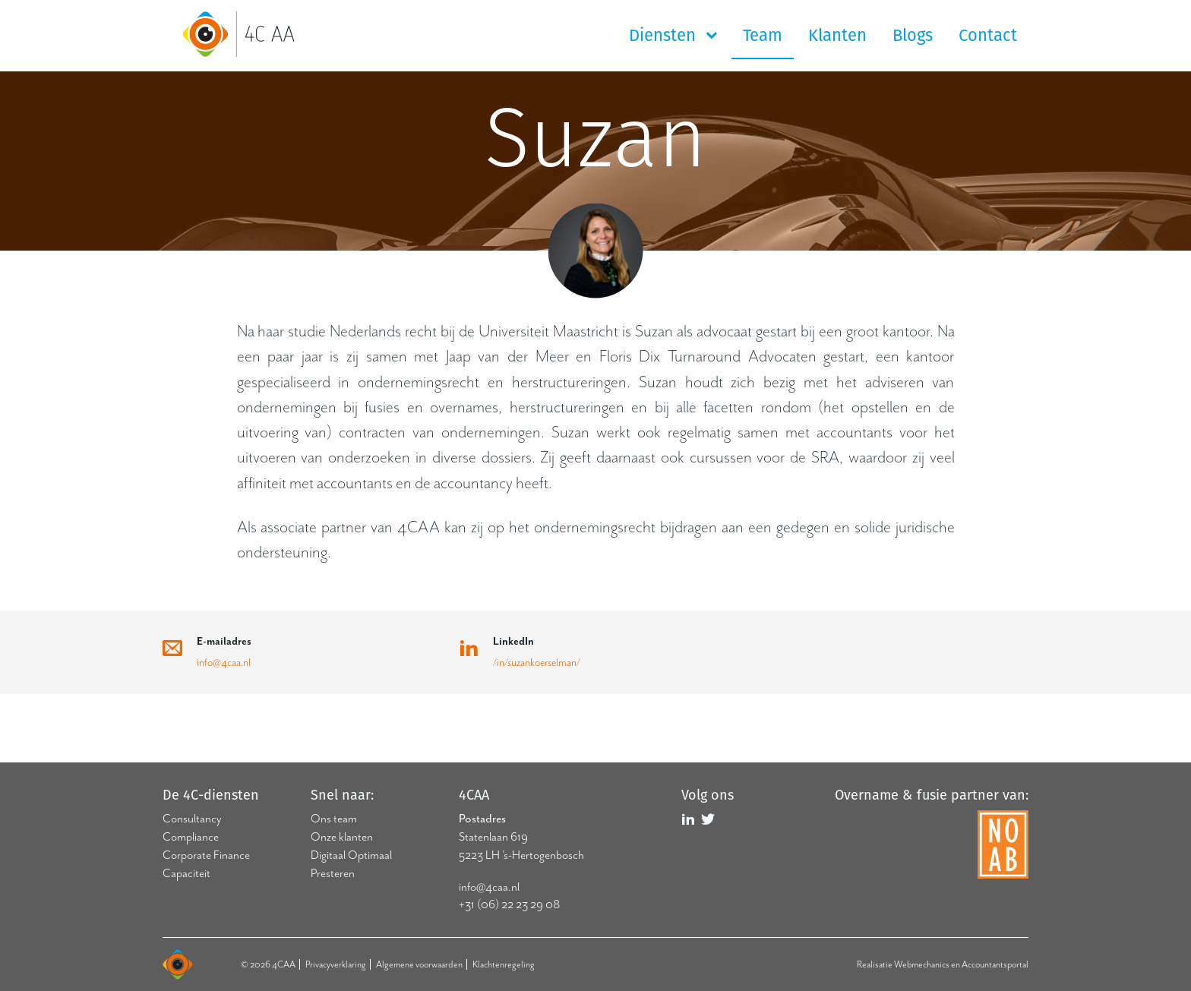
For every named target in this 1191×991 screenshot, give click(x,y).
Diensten (664, 35)
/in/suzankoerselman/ (536, 662)
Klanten (837, 35)
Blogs (912, 35)
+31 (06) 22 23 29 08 (509, 904)
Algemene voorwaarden (419, 964)
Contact (988, 35)
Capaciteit (186, 873)
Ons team (334, 818)
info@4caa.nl (224, 662)
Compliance (191, 836)
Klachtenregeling (503, 964)
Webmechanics (921, 964)
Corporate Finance (206, 855)
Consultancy (192, 818)
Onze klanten (342, 836)
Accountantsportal (995, 964)
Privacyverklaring (335, 964)
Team (762, 35)
